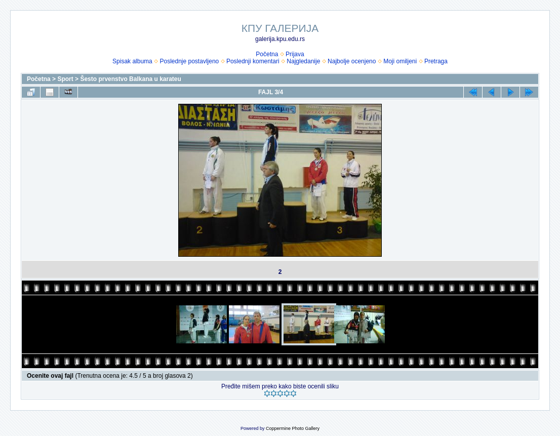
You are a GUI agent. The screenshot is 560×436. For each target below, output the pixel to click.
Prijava (295, 54)
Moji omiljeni (400, 61)
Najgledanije (303, 61)
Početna (267, 54)
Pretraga (436, 61)
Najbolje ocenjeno (352, 61)
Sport (65, 79)
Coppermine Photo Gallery (292, 428)
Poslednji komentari (252, 61)
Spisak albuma (132, 61)
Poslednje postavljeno (189, 61)
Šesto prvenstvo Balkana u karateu (130, 79)
